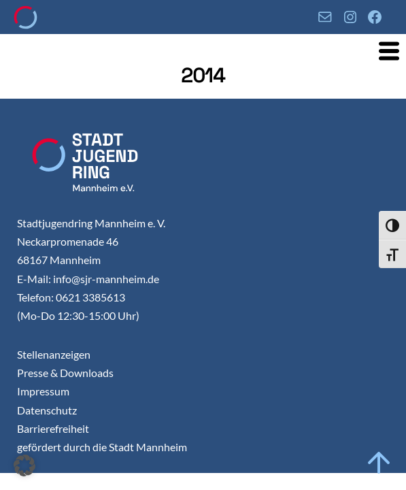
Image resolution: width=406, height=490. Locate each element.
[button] (24, 465)
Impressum (43, 391)
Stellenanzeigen (53, 354)
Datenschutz (47, 410)
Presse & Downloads (65, 372)
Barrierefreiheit (53, 428)
